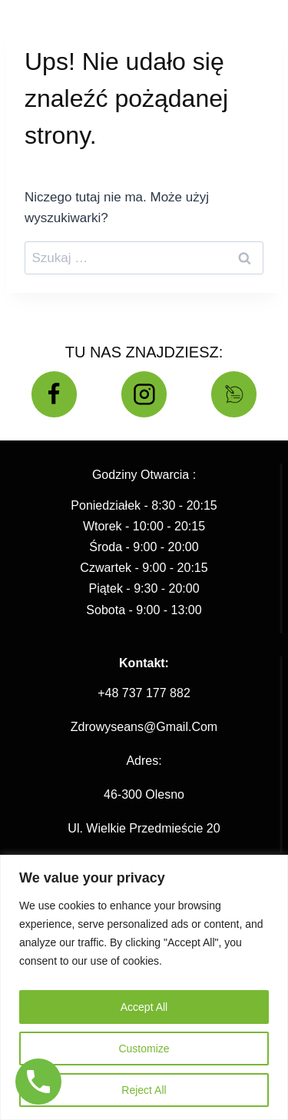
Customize (143, 1048)
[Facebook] (54, 394)
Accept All (144, 1007)
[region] (144, 987)
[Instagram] (144, 394)
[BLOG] (234, 394)
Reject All (143, 1090)
